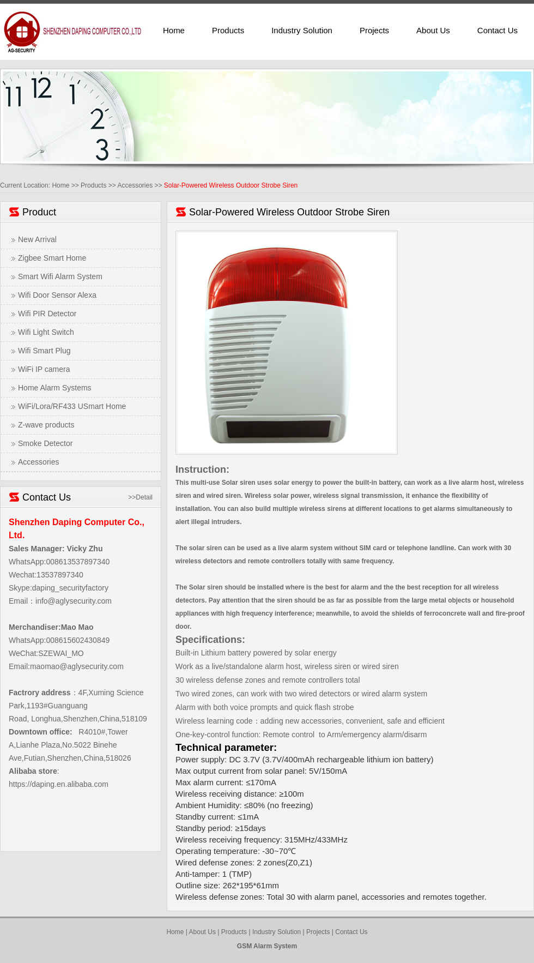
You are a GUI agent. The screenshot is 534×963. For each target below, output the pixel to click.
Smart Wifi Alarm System (60, 276)
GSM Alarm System (267, 946)
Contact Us (497, 30)
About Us (433, 30)
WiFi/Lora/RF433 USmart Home (72, 406)
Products (228, 30)
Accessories (135, 185)
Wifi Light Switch (46, 332)
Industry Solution (301, 30)
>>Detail (140, 497)
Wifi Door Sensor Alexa (57, 295)
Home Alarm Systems (55, 387)
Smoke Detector (45, 443)
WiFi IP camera (44, 369)
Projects (374, 30)
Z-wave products (46, 424)
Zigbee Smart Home (52, 258)
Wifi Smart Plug (44, 350)
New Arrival (37, 239)
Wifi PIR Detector (47, 313)
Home (174, 30)
